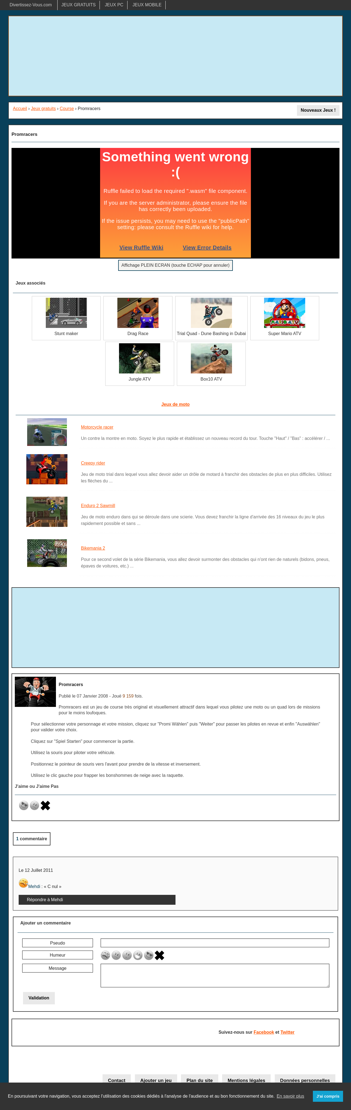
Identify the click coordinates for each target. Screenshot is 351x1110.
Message (58, 968)
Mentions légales (246, 1080)
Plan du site (199, 1080)
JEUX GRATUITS (78, 4)
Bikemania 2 (93, 548)
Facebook (264, 1032)
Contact (116, 1080)
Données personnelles (305, 1080)
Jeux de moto (175, 404)
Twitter (288, 1032)
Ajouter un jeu (156, 1080)
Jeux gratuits (43, 108)
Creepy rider (93, 463)
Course (67, 108)
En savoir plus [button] (290, 1096)
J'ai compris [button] (327, 1096)
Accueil (20, 108)
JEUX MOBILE (147, 4)
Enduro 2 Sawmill (98, 505)
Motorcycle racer (97, 427)
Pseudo (57, 943)
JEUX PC (114, 4)
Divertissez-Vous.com (31, 4)
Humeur (58, 955)
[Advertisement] (175, 56)
